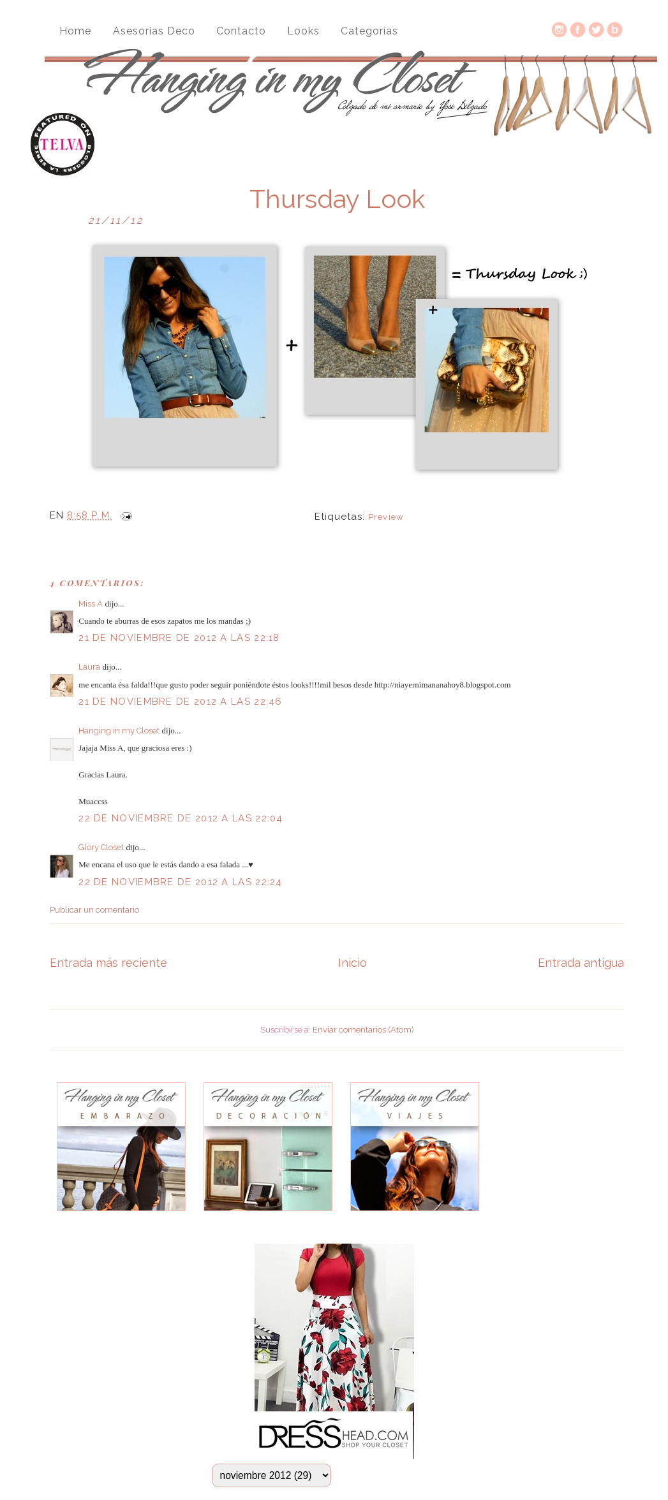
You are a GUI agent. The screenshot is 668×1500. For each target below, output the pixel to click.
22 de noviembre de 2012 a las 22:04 (180, 818)
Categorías (369, 31)
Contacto (241, 31)
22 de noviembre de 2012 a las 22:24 (180, 882)
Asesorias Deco (154, 31)
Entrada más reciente (108, 962)
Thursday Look (337, 199)
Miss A (90, 603)
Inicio (352, 962)
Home (75, 31)
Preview (385, 517)
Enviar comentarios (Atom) (363, 1029)
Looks (303, 31)
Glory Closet (101, 847)
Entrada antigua (581, 962)
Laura (89, 667)
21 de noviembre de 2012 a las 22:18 (179, 637)
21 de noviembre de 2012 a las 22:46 (180, 701)
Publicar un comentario (94, 910)
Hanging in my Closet (119, 730)
